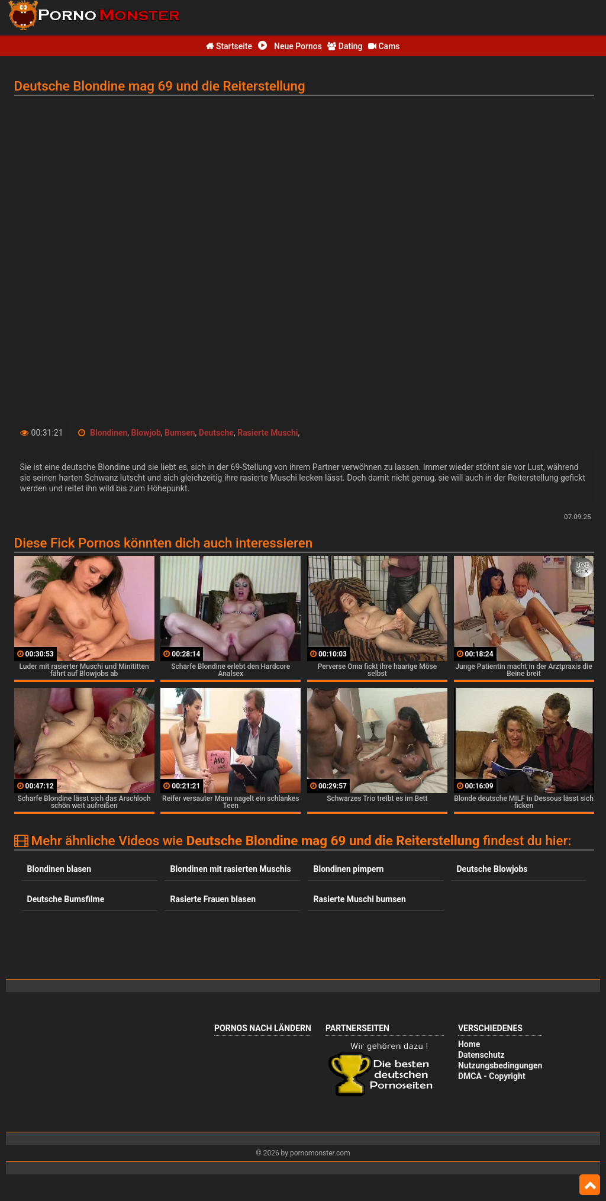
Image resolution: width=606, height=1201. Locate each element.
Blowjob (146, 432)
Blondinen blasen (59, 869)
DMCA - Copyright (492, 1076)
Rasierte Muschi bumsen (360, 899)
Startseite (229, 46)
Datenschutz (481, 1055)
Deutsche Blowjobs (492, 869)
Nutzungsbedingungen (500, 1065)
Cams (384, 46)
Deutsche (216, 432)
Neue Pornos (290, 46)
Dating (344, 46)
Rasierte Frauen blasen (213, 899)
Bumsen (180, 432)
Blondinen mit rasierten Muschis (230, 869)
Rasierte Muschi (267, 432)
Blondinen (108, 432)
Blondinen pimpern (349, 869)
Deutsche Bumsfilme (66, 899)
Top (589, 1185)
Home (469, 1044)
